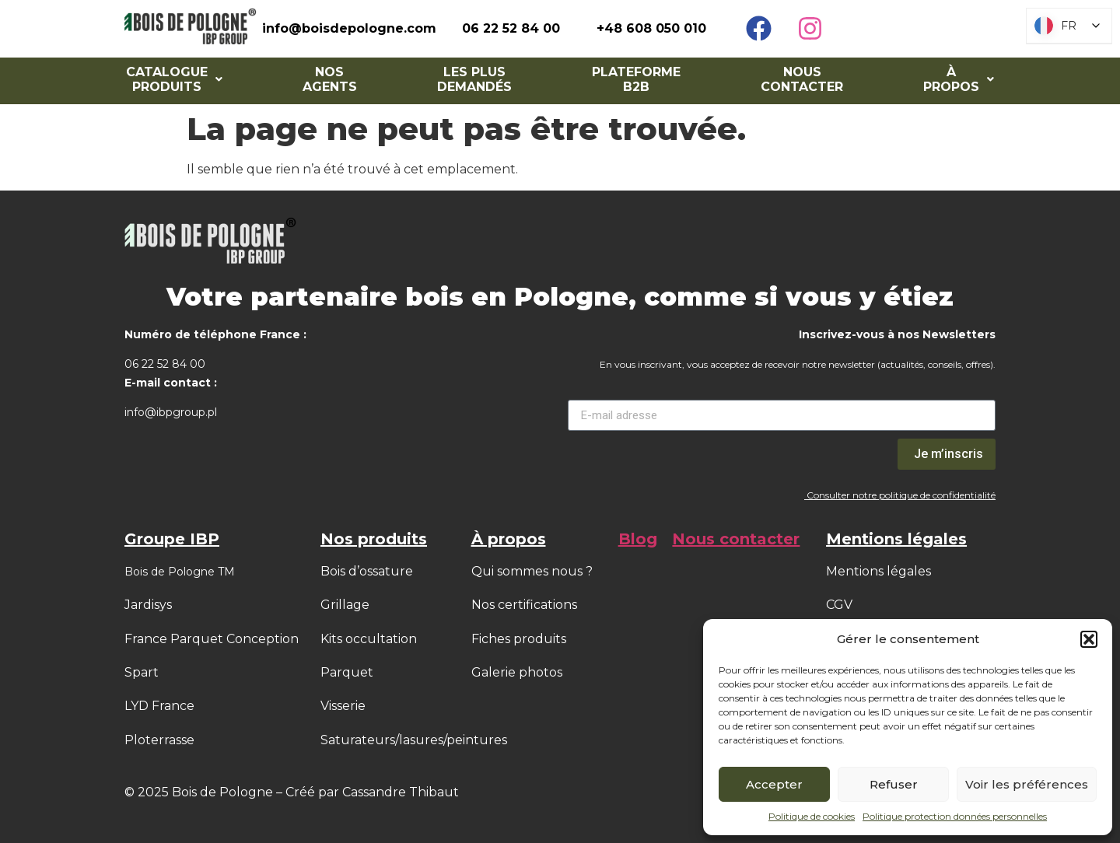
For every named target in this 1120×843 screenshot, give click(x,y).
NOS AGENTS (330, 79)
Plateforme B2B (636, 79)
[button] (1089, 639)
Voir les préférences (1026, 784)
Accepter (774, 784)
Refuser (894, 784)
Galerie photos (516, 672)
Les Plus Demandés (474, 79)
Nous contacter (802, 79)
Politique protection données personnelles (955, 816)
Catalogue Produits (174, 79)
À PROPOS (958, 79)
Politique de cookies (811, 816)
